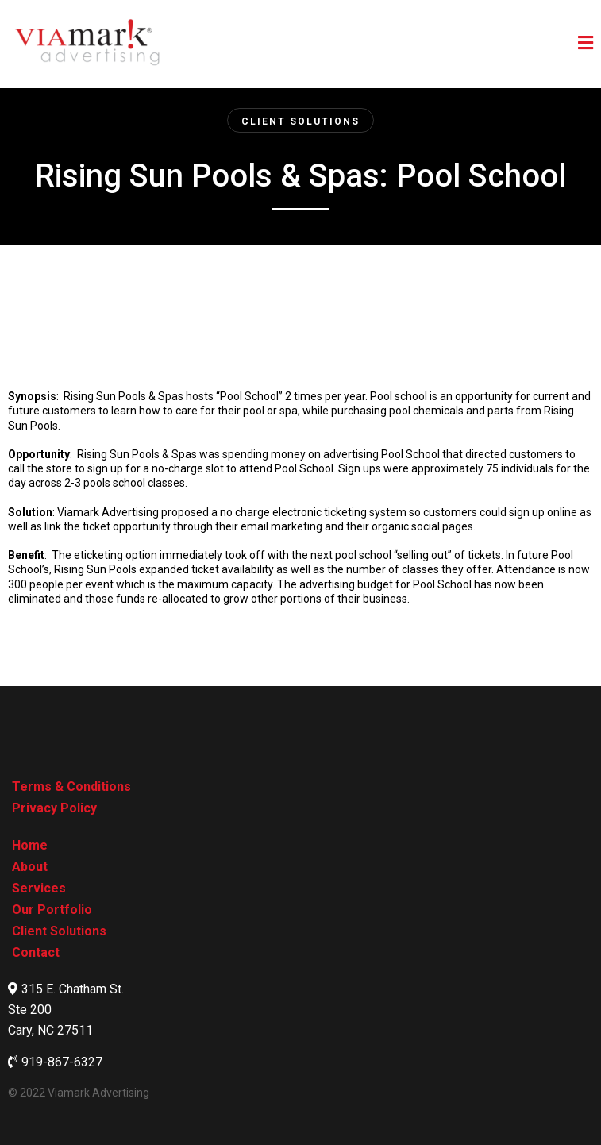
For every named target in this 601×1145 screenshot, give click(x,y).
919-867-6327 (61, 1062)
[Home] (30, 845)
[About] (30, 866)
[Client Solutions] (300, 120)
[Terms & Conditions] (71, 786)
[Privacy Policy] (54, 808)
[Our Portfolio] (52, 909)
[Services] (39, 888)
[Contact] (36, 952)
